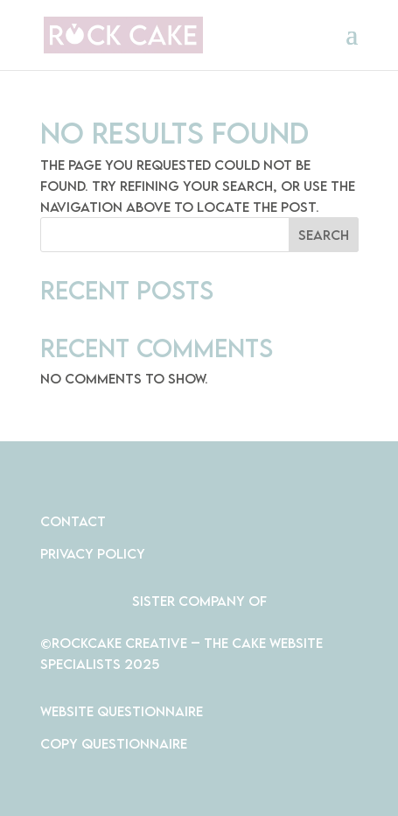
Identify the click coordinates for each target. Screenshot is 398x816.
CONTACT (73, 521)
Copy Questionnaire (113, 743)
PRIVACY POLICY (92, 553)
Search (323, 235)
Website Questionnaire (121, 711)
